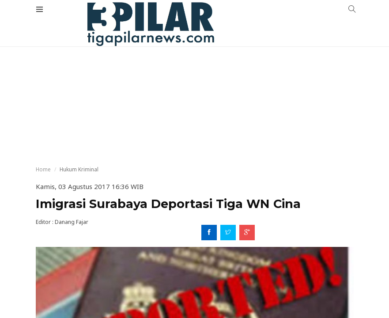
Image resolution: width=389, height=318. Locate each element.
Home (43, 169)
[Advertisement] (194, 66)
